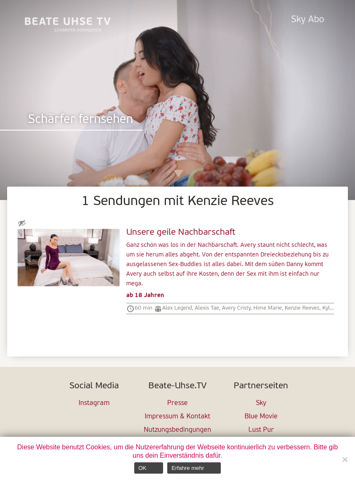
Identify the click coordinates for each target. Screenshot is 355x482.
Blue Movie (261, 416)
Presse (177, 403)
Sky (261, 403)
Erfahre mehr (187, 468)
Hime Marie (267, 308)
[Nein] (344, 459)
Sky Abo (307, 19)
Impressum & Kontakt (177, 416)
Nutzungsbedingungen (177, 430)
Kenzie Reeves (302, 308)
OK (142, 468)
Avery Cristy (236, 308)
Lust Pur (261, 430)
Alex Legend (177, 308)
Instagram (94, 403)
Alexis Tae (207, 308)
